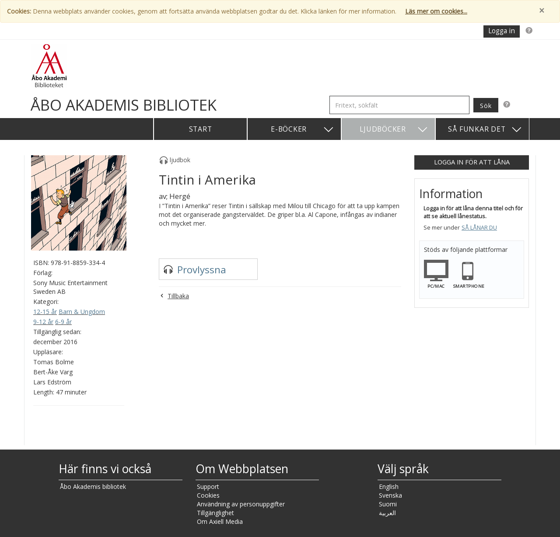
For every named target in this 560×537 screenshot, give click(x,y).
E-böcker (302, 129)
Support (208, 486)
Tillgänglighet (215, 513)
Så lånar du (479, 227)
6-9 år (63, 321)
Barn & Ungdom (82, 311)
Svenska (390, 495)
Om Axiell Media (220, 521)
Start (200, 129)
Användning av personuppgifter (241, 504)
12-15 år (45, 311)
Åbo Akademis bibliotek (93, 486)
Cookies (208, 495)
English (389, 486)
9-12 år (43, 321)
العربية (387, 513)
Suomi (388, 504)
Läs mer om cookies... (436, 11)
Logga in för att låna (472, 161)
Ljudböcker (394, 129)
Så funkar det (485, 129)
